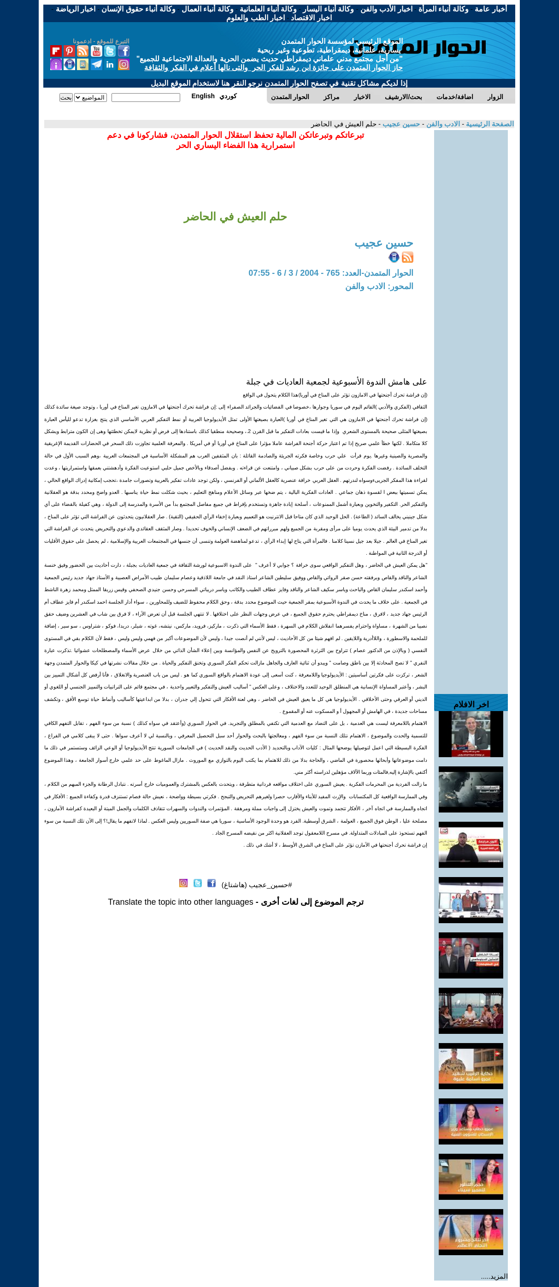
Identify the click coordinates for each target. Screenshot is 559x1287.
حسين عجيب (400, 124)
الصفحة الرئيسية (489, 124)
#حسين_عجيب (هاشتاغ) (257, 885)
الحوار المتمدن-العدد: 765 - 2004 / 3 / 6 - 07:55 (330, 273)
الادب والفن (442, 124)
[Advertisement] (471, 268)
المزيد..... (494, 1276)
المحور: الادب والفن (379, 286)
